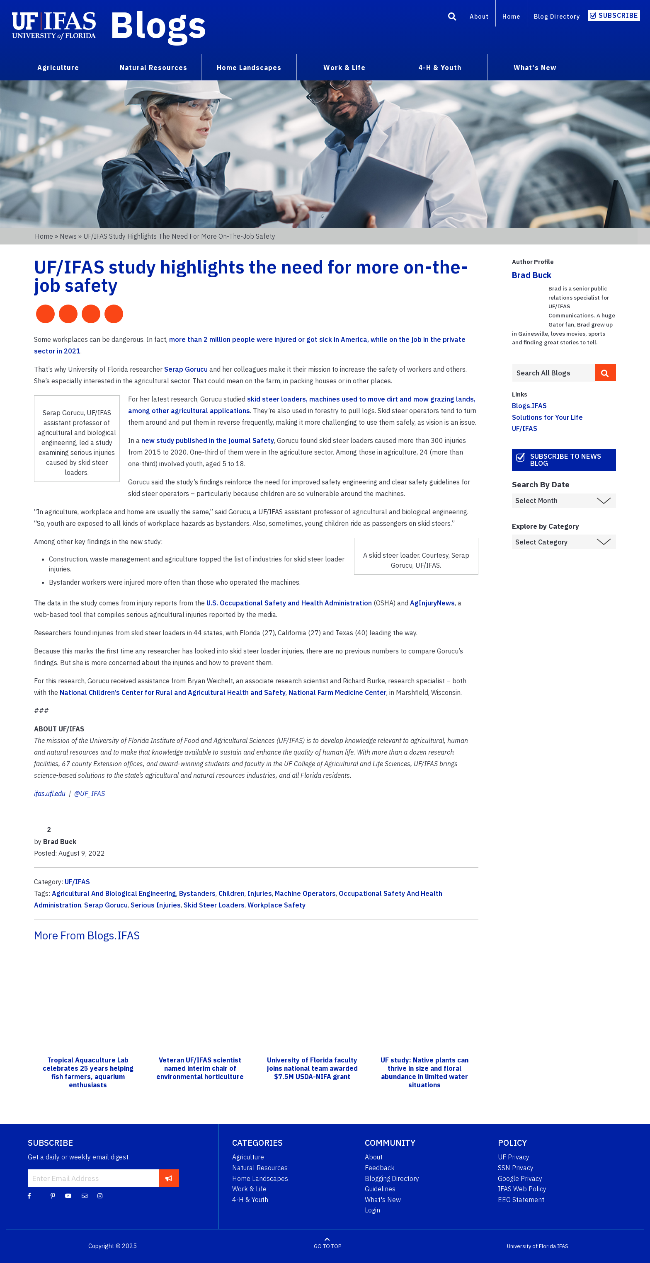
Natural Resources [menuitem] (153, 67)
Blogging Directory (392, 1178)
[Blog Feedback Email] (84, 1195)
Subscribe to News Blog (565, 460)
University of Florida (531, 1246)
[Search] (452, 18)
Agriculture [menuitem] (58, 67)
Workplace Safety (276, 905)
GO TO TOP (327, 1246)
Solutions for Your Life (547, 417)
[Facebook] (29, 1195)
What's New (383, 1199)
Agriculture (248, 1157)
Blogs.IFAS (529, 406)
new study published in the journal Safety (207, 440)
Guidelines (380, 1189)
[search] (605, 372)
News (68, 236)
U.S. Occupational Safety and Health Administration (289, 603)
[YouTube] (68, 1195)
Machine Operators (305, 893)
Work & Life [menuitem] (344, 67)
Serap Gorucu (186, 369)
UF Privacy (513, 1157)
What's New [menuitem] (535, 67)
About (479, 16)
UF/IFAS (77, 882)
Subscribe (618, 15)
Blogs (158, 24)
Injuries (259, 893)
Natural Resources (260, 1168)
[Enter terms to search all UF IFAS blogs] (553, 373)
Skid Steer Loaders (214, 905)
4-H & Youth (250, 1199)
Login (372, 1210)
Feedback (380, 1168)
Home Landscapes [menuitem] (249, 67)
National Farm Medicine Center (337, 692)
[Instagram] (99, 1195)
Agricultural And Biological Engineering (114, 893)
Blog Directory (557, 16)
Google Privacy (520, 1178)
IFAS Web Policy (522, 1189)
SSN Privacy (516, 1168)
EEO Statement (521, 1199)
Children (231, 893)
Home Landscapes (260, 1178)
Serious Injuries (156, 905)
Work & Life (249, 1189)
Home (511, 16)
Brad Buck (531, 275)
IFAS (562, 1246)
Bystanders (197, 893)
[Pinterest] (53, 1195)
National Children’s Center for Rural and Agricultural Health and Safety (173, 692)
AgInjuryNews (432, 603)
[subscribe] (169, 1178)
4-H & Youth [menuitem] (439, 67)
